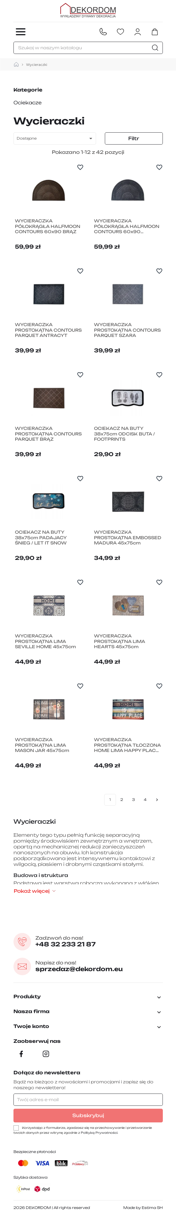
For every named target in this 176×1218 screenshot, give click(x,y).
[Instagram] (46, 1053)
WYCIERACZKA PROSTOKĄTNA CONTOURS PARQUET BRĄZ (48, 434)
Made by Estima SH (143, 1207)
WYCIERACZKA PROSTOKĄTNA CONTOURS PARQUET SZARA (127, 330)
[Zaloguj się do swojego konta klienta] (137, 32)
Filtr (133, 138)
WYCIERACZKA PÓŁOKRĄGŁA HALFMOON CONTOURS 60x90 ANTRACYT (126, 226)
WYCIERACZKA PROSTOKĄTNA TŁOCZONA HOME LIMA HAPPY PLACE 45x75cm (127, 745)
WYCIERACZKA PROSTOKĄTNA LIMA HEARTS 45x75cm (119, 641)
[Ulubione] (120, 32)
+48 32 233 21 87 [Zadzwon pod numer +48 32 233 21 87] (66, 941)
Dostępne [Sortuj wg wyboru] (56, 138)
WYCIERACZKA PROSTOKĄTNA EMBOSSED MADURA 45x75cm (127, 538)
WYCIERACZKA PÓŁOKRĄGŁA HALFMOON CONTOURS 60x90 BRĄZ (47, 226)
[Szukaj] (88, 48)
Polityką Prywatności (99, 1132)
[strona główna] (16, 64)
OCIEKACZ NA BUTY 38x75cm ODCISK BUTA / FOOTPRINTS (124, 434)
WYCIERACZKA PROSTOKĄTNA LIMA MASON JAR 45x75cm (42, 745)
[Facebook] (21, 1053)
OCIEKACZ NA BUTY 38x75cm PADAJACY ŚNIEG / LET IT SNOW (40, 538)
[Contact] (103, 32)
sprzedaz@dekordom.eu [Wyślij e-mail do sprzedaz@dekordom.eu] (79, 966)
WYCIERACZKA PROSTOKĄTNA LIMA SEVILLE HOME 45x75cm (45, 641)
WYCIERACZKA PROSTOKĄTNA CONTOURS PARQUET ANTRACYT (48, 330)
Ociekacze (27, 103)
